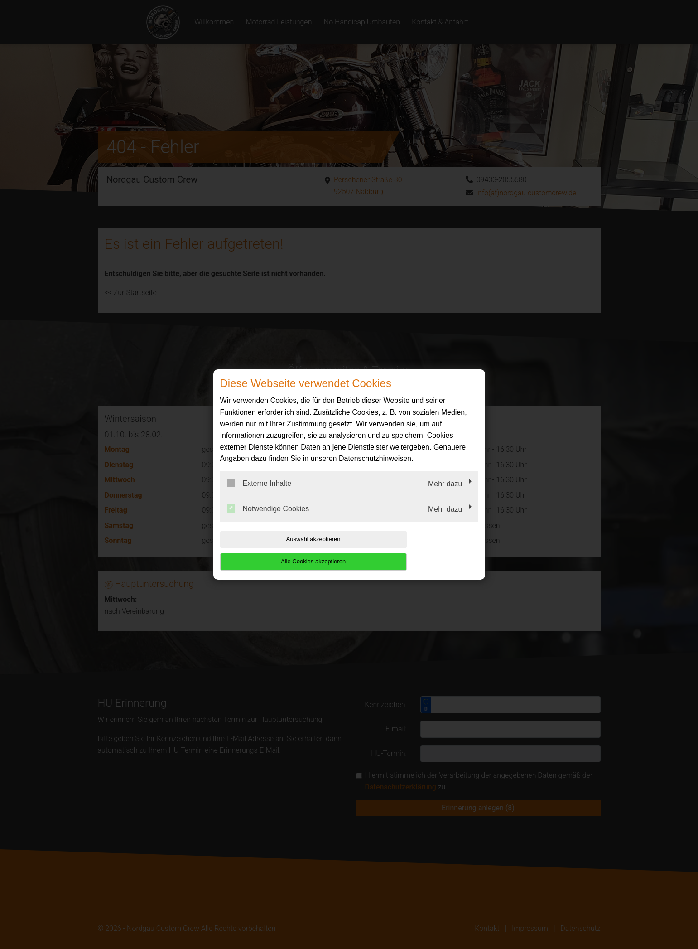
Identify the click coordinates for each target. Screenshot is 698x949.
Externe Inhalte (259, 494)
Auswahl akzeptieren (278, 550)
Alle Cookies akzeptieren (420, 550)
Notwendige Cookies (268, 519)
